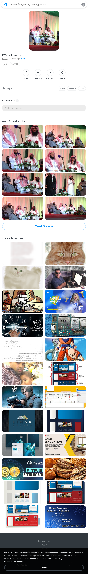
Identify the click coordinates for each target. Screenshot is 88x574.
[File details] (22, 136)
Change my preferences (13, 561)
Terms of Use (44, 541)
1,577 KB (14, 64)
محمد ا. (5, 59)
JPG (5, 64)
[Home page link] (5, 4)
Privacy (44, 545)
